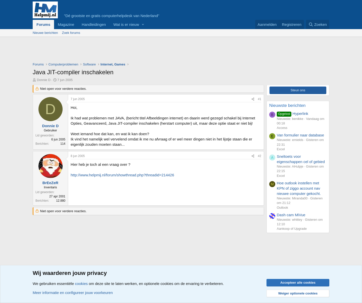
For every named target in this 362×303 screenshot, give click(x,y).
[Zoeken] (318, 24)
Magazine (66, 24)
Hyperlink (292, 113)
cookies (81, 283)
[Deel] (253, 99)
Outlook (282, 207)
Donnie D (44, 80)
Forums (43, 24)
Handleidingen (94, 24)
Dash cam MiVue (291, 215)
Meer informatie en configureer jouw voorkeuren (73, 292)
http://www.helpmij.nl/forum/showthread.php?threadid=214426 (122, 175)
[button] (143, 24)
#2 (259, 156)
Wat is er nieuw (126, 24)
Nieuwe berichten (45, 33)
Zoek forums (71, 33)
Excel (281, 149)
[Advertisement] (124, 50)
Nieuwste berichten (287, 105)
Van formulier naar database (300, 135)
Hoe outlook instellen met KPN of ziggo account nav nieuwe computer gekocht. (299, 188)
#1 (259, 99)
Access (282, 128)
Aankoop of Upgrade (292, 229)
